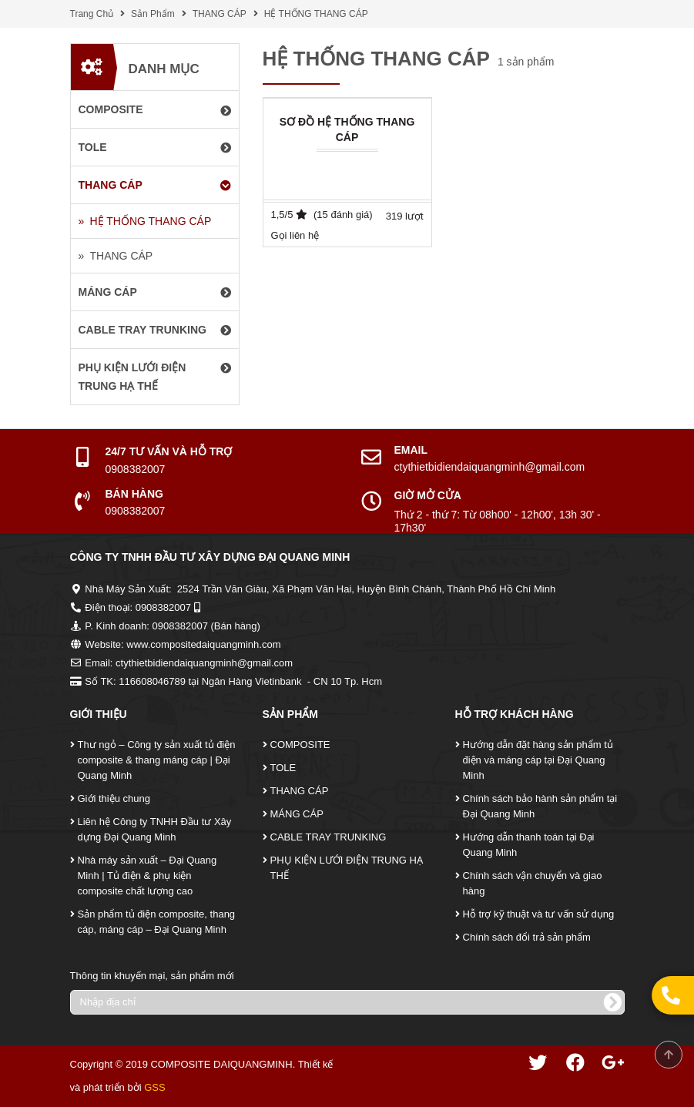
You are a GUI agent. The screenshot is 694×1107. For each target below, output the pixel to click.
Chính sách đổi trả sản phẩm (527, 937)
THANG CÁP (219, 13)
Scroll (668, 1054)
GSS (154, 1087)
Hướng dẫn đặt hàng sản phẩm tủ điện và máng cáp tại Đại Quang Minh (538, 760)
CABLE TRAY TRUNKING (328, 837)
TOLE (283, 767)
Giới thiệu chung (114, 798)
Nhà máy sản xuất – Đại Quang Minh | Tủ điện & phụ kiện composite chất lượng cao (147, 875)
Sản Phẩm (153, 13)
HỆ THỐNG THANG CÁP (316, 13)
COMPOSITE (300, 744)
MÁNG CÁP (297, 814)
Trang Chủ (92, 13)
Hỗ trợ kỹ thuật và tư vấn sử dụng (539, 914)
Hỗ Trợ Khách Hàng (514, 714)
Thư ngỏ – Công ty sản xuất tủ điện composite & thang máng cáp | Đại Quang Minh (157, 760)
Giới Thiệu (98, 714)
